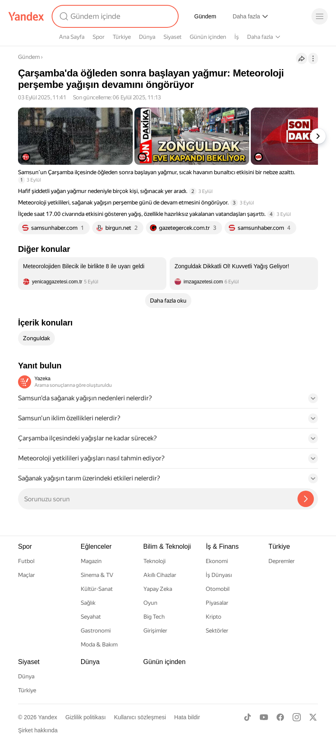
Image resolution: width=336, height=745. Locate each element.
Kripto (213, 616)
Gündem (205, 16)
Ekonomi (217, 561)
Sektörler (217, 630)
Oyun (150, 602)
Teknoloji (154, 561)
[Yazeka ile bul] (305, 499)
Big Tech (154, 616)
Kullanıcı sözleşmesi (140, 717)
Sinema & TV (97, 575)
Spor (98, 37)
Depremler (281, 561)
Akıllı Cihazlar (159, 575)
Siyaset (172, 37)
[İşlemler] (313, 58)
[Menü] (319, 16)
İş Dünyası (219, 575)
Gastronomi (96, 630)
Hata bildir (187, 717)
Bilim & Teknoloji (167, 546)
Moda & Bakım (99, 644)
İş (236, 37)
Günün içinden (208, 37)
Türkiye (122, 37)
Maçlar (26, 575)
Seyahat (91, 616)
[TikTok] (247, 717)
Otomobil (217, 589)
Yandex (47, 717)
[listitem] (92, 273)
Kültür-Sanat (97, 589)
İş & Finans (222, 546)
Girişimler (155, 630)
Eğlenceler (96, 546)
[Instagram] (297, 717)
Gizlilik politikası (85, 717)
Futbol (26, 561)
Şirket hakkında (38, 730)
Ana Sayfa (71, 37)
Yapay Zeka (157, 589)
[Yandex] (26, 16)
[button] (168, 400)
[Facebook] (280, 717)
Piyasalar (217, 602)
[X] (313, 717)
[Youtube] (264, 717)
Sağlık (88, 602)
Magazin (91, 561)
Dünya (147, 37)
